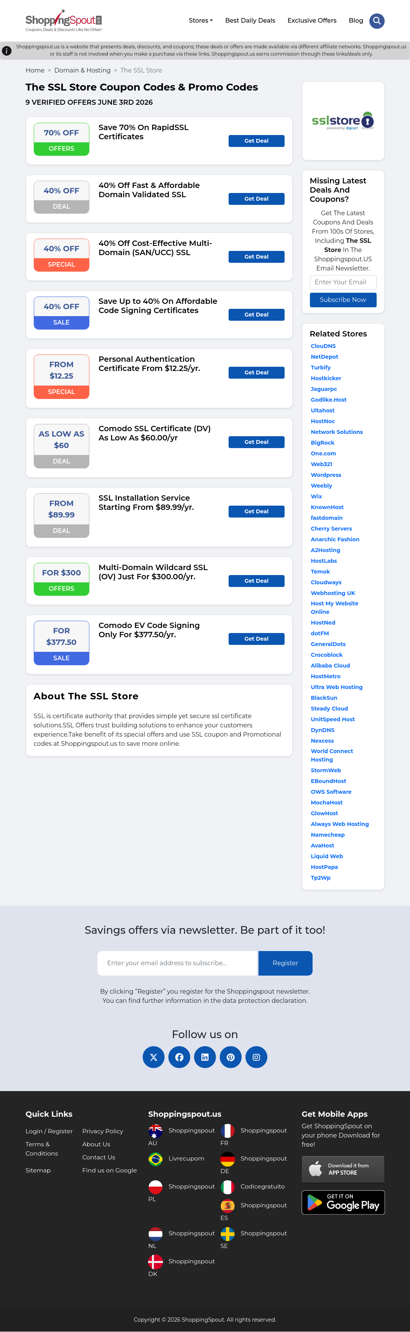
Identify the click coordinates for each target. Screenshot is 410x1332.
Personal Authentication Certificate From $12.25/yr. (149, 362)
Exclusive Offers (311, 20)
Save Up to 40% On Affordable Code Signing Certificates (158, 304)
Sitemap (38, 1170)
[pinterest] (232, 1056)
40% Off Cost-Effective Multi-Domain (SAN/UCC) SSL (155, 246)
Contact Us (99, 1157)
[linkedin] (205, 1056)
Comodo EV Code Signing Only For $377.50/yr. (149, 629)
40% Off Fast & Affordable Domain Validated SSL (149, 189)
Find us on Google (110, 1170)
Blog (356, 20)
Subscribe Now (343, 298)
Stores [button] (198, 20)
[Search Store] (377, 20)
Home (35, 69)
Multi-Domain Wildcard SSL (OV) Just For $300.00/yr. (153, 571)
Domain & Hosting (82, 69)
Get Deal (256, 139)
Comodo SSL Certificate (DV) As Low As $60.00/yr (155, 432)
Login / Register (50, 1131)
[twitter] (151, 1056)
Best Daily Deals (250, 20)
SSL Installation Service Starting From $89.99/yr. (146, 501)
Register (285, 962)
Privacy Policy (103, 1131)
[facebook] (178, 1056)
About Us (96, 1144)
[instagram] (258, 1056)
